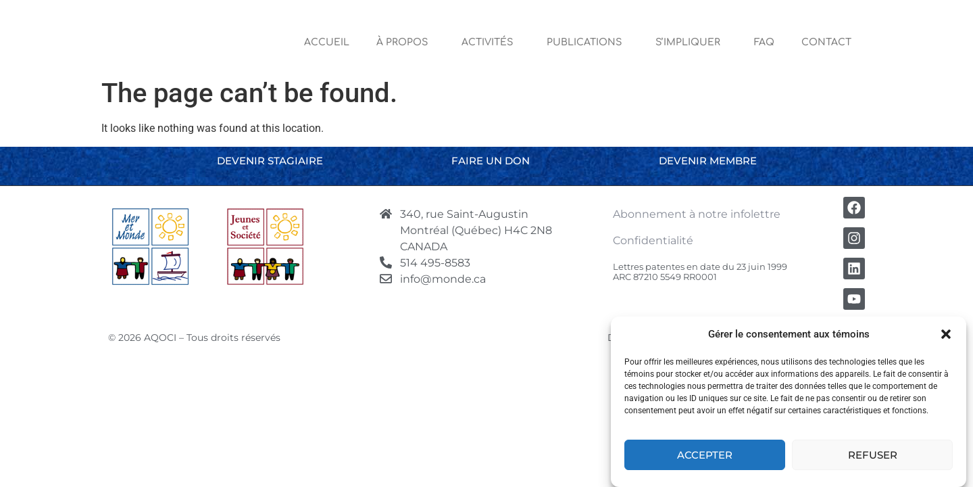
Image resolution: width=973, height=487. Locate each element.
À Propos (405, 42)
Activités (490, 42)
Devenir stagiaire (270, 160)
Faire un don (490, 160)
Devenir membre (708, 160)
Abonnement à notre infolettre (696, 214)
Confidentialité (653, 240)
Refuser (872, 454)
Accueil (326, 42)
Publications (587, 42)
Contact (826, 42)
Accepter (704, 454)
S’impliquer (691, 42)
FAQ (764, 42)
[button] (946, 334)
